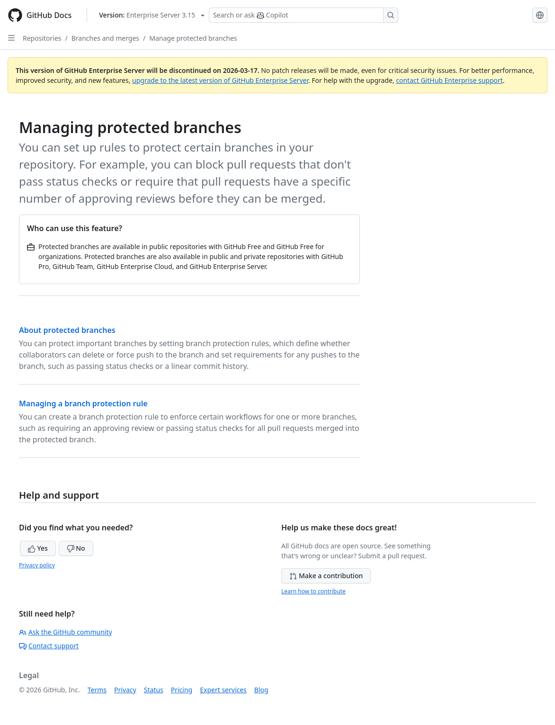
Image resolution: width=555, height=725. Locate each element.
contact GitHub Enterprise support (449, 80)
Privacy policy (37, 565)
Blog (261, 689)
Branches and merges (105, 38)
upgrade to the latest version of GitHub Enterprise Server (220, 80)
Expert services (223, 689)
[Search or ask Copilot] (303, 15)
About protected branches (67, 330)
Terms (97, 689)
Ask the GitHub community (65, 631)
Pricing (181, 689)
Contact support (49, 645)
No (76, 548)
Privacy (125, 689)
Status (153, 689)
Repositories (42, 38)
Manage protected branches (193, 38)
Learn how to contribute (313, 591)
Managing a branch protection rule (83, 403)
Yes (38, 548)
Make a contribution (326, 575)
